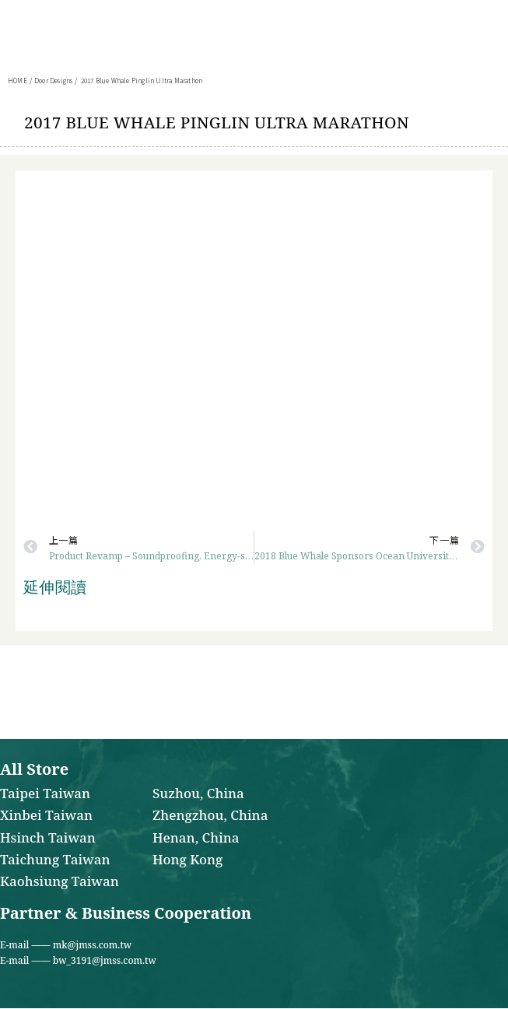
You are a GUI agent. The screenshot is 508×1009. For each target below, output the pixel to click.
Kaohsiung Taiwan (59, 882)
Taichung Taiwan (55, 860)
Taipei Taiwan (45, 794)
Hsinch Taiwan (48, 838)
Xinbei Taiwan (46, 816)
